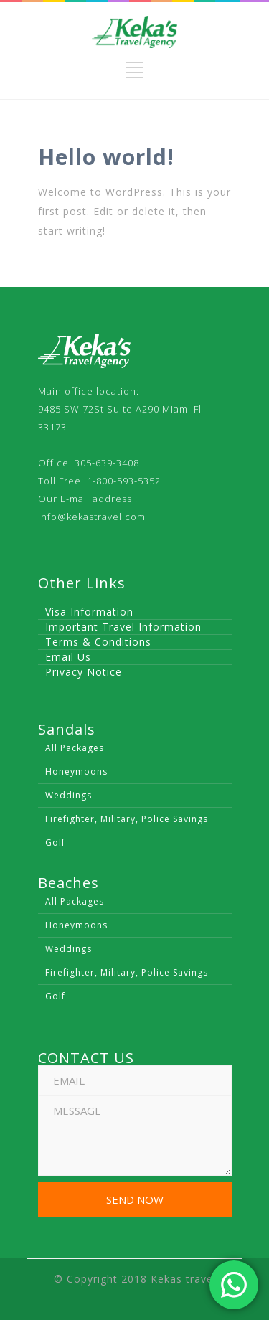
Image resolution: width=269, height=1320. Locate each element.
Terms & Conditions (98, 642)
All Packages (74, 748)
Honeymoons (76, 771)
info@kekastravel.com (92, 516)
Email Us (68, 657)
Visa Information (89, 611)
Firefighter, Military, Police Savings (126, 819)
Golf (55, 842)
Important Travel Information (123, 626)
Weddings (68, 795)
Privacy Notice (83, 672)
